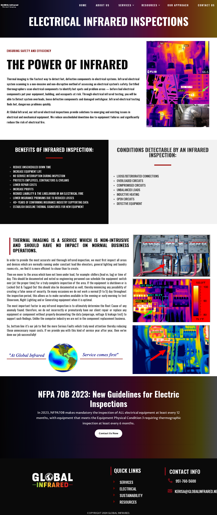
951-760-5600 (186, 481)
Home (83, 5)
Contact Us (206, 5)
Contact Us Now (108, 433)
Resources (149, 5)
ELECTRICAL (128, 488)
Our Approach (178, 5)
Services (125, 5)
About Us (102, 5)
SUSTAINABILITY (131, 495)
